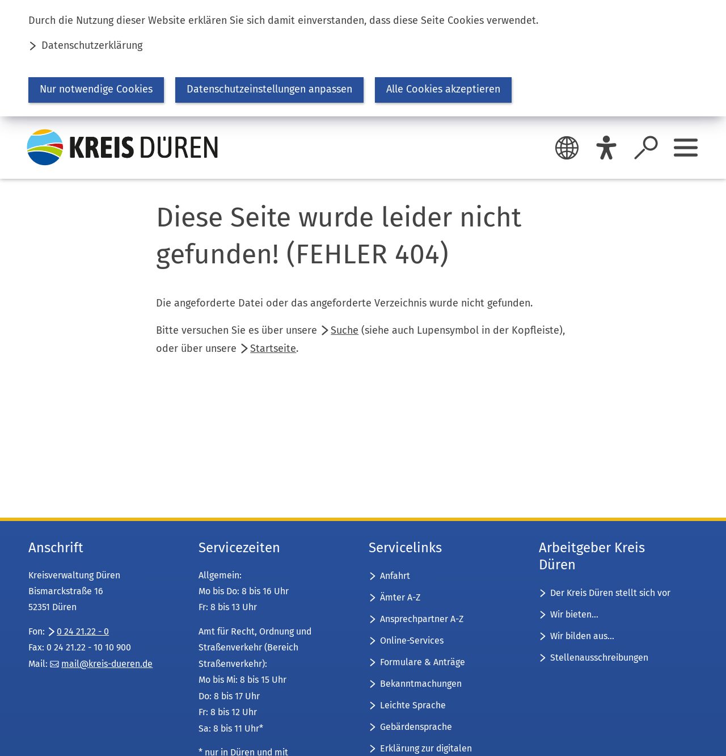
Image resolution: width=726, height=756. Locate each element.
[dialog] (363, 58)
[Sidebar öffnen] (686, 147)
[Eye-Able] (606, 147)
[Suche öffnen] (646, 147)
